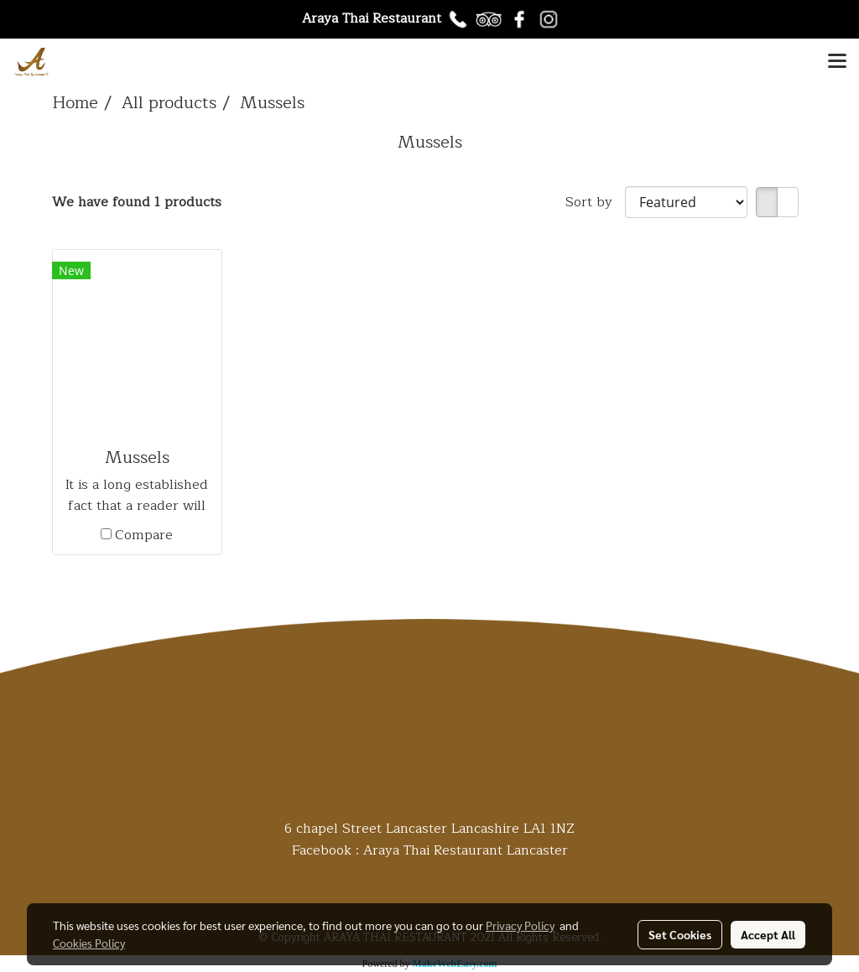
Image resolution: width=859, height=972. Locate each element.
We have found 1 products (136, 202)
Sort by (595, 202)
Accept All (768, 934)
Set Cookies (679, 934)
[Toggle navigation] (837, 62)
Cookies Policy (89, 942)
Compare (144, 535)
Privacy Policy (520, 925)
